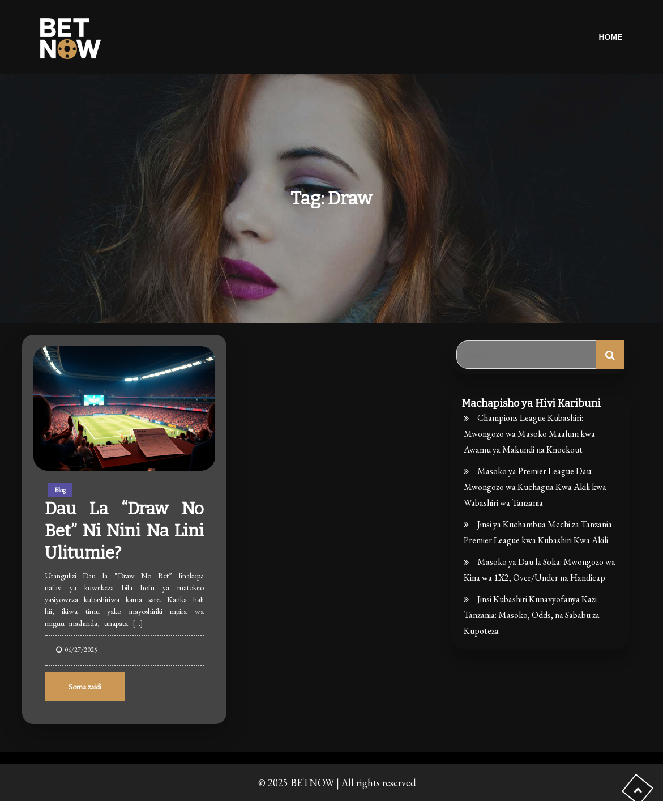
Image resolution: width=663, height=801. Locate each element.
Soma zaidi (85, 686)
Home (610, 36)
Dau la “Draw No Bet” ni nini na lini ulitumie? (124, 531)
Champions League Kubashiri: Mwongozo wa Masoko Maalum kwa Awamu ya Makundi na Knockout (529, 433)
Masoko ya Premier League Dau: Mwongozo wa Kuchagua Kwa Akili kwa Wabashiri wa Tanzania (535, 487)
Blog (60, 490)
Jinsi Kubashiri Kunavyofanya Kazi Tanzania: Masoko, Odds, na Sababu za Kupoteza (532, 615)
